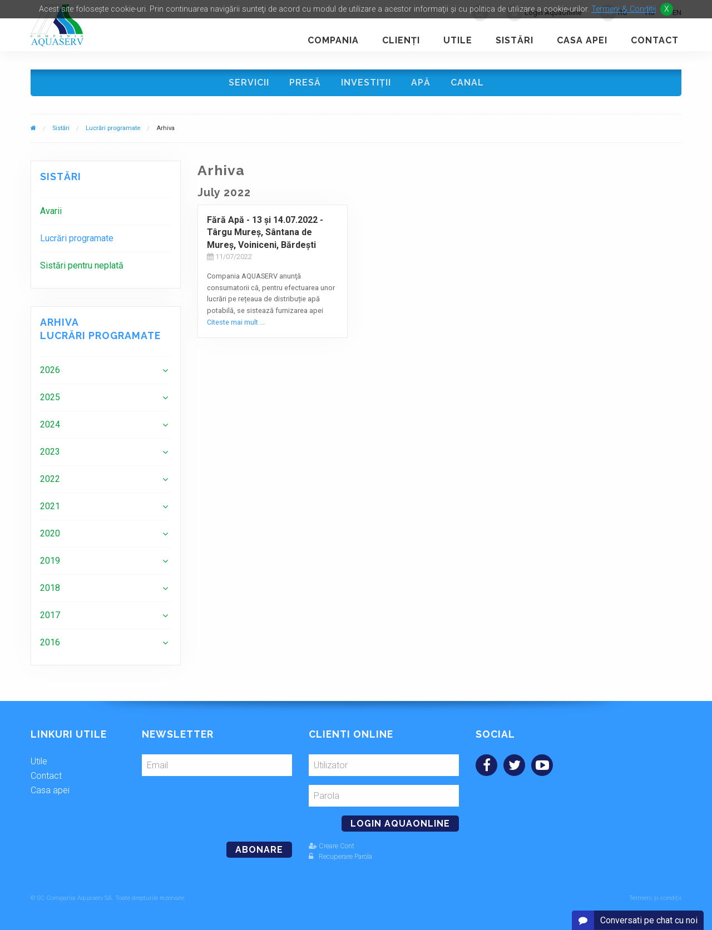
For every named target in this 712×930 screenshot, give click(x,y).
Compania (333, 40)
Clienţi (401, 40)
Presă (305, 82)
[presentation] (218, 804)
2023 (50, 451)
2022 (50, 479)
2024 (50, 424)
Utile (457, 40)
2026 (50, 370)
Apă (421, 82)
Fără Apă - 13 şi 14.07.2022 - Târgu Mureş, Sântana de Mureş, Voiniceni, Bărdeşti (265, 232)
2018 (50, 588)
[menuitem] (105, 211)
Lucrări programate (113, 128)
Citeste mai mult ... (236, 322)
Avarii (51, 211)
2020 (50, 533)
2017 (50, 615)
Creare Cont (331, 846)
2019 (50, 560)
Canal (467, 82)
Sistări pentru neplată (81, 265)
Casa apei (582, 40)
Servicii (249, 82)
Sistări (514, 40)
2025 (50, 397)
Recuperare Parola (340, 856)
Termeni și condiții (655, 898)
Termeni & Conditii (623, 9)
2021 (50, 506)
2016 (50, 642)
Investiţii (366, 82)
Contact (655, 40)
